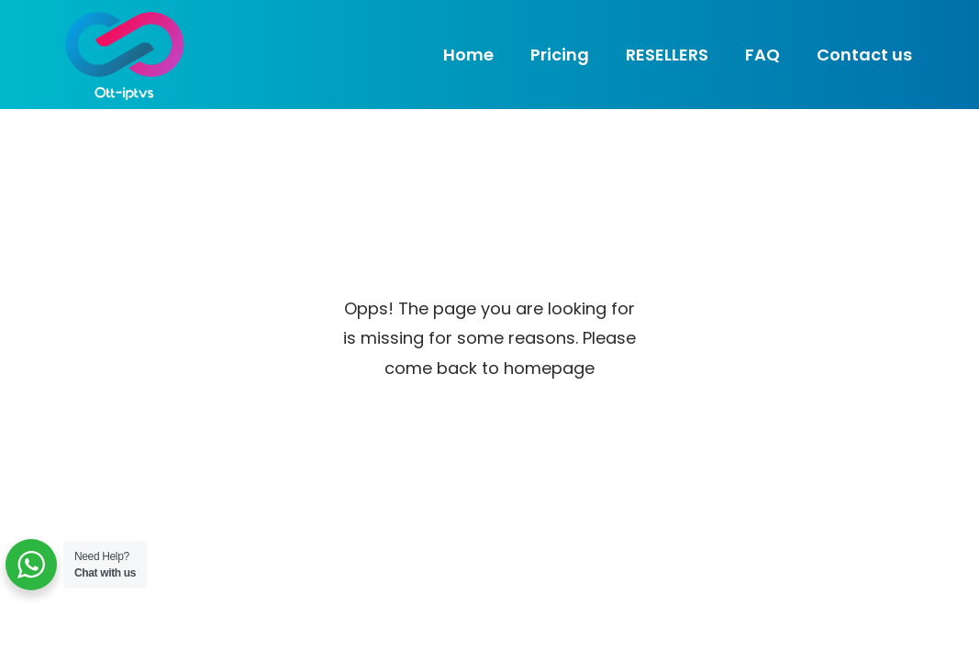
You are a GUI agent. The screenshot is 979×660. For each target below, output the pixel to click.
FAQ (762, 54)
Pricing (559, 54)
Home (468, 54)
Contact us (864, 54)
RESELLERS (667, 54)
